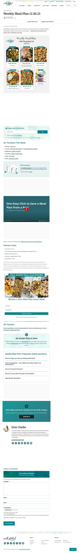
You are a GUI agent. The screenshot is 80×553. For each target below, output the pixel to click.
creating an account (26, 168)
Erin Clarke (10, 17)
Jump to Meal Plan (31, 21)
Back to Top (73, 549)
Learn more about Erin (18, 440)
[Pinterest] (19, 443)
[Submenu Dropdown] (31, 5)
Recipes (57, 537)
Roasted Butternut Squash (30, 149)
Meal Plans (37, 5)
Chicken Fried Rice (16, 151)
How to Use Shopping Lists (35, 328)
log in (32, 343)
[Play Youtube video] (27, 209)
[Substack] (31, 443)
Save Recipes (68, 1)
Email (5, 502)
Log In (39, 137)
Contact (31, 543)
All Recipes (21, 5)
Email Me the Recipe (48, 21)
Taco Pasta (11, 156)
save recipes (25, 341)
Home (5, 10)
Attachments (7, 507)
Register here (15, 343)
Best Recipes (46, 5)
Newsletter (51, 1)
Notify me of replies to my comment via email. (15, 517)
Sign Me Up (26, 416)
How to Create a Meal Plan (21, 328)
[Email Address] (26, 309)
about (45, 1)
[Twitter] (25, 443)
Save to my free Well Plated (14, 135)
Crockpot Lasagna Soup (16, 153)
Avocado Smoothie (13, 158)
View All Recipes (58, 540)
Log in (30, 171)
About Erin (32, 540)
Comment (6, 481)
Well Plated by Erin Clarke (8, 3)
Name (5, 497)
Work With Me (44, 543)
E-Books (61, 5)
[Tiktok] (28, 443)
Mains (29, 5)
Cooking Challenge (67, 542)
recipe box (20, 135)
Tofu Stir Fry (13, 146)
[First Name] (26, 305)
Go (42, 131)
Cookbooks (54, 5)
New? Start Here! (59, 1)
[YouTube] (22, 443)
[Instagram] (13, 443)
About (31, 537)
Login (74, 1)
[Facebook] (16, 443)
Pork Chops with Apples (16, 149)
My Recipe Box (57, 542)
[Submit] (75, 5)
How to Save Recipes (9, 328)
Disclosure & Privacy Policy (25, 549)
